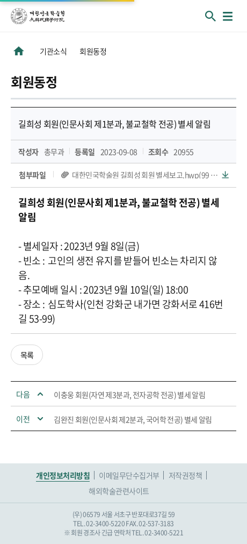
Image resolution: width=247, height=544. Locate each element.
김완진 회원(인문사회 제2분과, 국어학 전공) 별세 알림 (133, 419)
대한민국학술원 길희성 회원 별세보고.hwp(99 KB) (147, 174)
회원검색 (210, 16)
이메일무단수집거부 (129, 475)
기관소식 (53, 51)
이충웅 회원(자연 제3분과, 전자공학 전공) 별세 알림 (129, 394)
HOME (19, 51)
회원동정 (92, 51)
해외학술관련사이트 (119, 491)
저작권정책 (185, 475)
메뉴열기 (227, 16)
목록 (27, 354)
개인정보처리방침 (63, 475)
